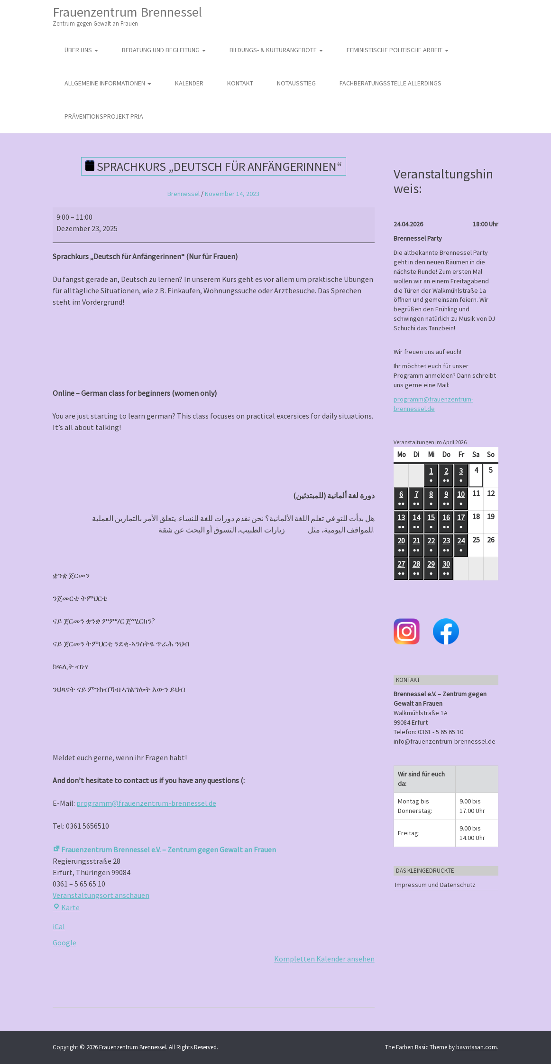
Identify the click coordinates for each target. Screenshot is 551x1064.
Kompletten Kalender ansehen (324, 958)
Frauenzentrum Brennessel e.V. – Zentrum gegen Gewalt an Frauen (164, 849)
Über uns (81, 50)
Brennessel (183, 193)
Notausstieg (296, 83)
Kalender (189, 83)
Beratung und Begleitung (164, 50)
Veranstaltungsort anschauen (101, 895)
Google (64, 942)
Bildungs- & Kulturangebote (276, 50)
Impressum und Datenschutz (435, 884)
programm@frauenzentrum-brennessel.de (146, 803)
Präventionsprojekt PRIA (103, 116)
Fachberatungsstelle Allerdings (390, 83)
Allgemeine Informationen (107, 83)
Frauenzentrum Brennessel (127, 15)
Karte (66, 907)
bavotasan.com (476, 1047)
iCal (59, 926)
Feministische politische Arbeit (398, 50)
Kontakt (240, 83)
